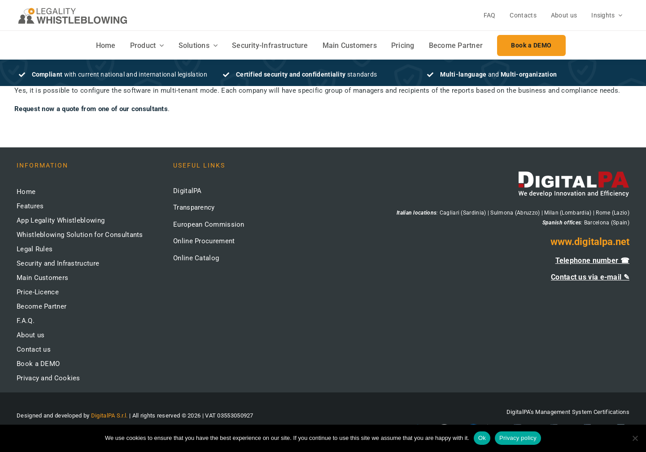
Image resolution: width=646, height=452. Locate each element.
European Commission (208, 224)
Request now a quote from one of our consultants (91, 109)
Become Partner (41, 306)
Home (26, 192)
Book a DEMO (38, 364)
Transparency (194, 207)
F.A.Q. (26, 321)
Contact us (34, 349)
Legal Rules (34, 249)
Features (30, 206)
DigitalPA (187, 191)
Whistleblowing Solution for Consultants (80, 235)
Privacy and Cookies (48, 378)
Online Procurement (204, 241)
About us (30, 335)
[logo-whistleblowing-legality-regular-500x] (73, 9)
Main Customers (42, 278)
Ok (482, 438)
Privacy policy (518, 438)
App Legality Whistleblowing (61, 220)
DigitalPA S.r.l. (109, 415)
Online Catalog (196, 258)
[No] (634, 438)
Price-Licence (38, 292)
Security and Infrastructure (58, 263)
